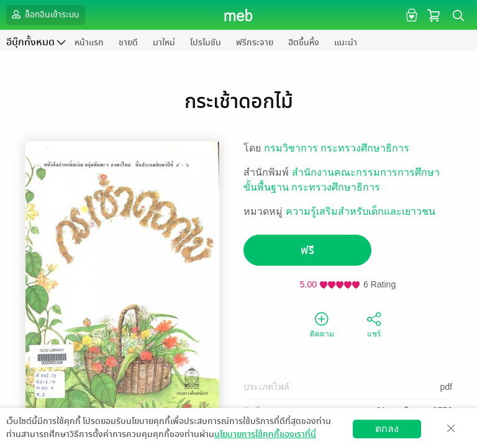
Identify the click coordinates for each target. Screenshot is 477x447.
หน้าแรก (89, 42)
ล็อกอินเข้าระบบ (44, 14)
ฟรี (307, 250)
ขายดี (128, 42)
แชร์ (374, 324)
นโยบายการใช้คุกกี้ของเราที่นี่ (265, 434)
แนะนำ (345, 42)
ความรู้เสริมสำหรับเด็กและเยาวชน (360, 211)
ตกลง (387, 428)
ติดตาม (322, 324)
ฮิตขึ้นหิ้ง (303, 42)
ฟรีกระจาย (254, 42)
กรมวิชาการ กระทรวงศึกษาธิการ (336, 148)
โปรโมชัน (205, 42)
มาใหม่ (164, 42)
